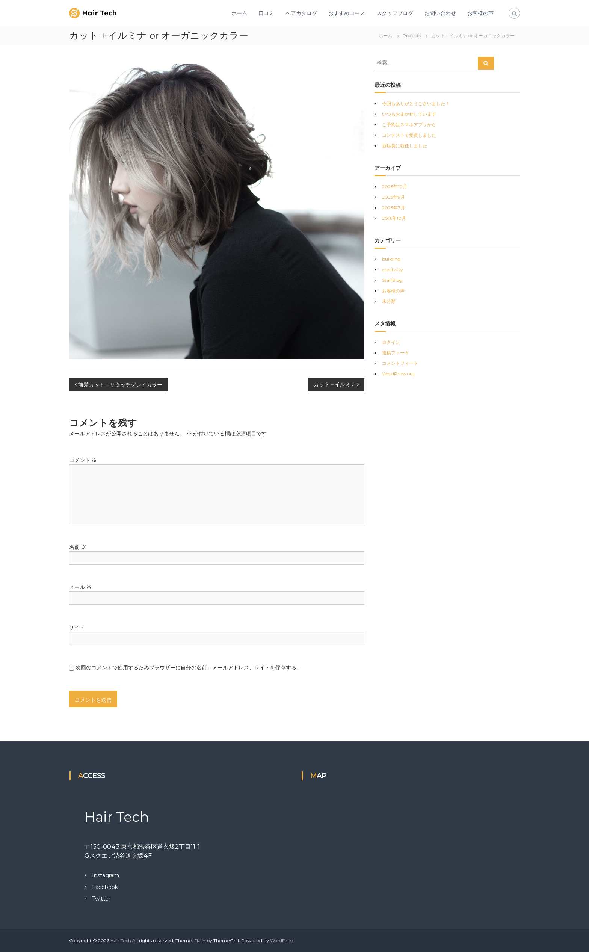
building (391, 259)
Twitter (101, 898)
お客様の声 (480, 13)
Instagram (105, 875)
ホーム (239, 13)
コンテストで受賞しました (409, 135)
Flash (199, 940)
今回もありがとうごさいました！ (416, 103)
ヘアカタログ (301, 13)
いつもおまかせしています (409, 114)
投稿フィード (395, 352)
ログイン (391, 342)
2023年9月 (393, 197)
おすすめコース (346, 13)
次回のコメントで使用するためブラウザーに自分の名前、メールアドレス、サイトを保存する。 (189, 667)
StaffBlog (392, 280)
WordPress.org (398, 373)
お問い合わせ (440, 13)
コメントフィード (400, 363)
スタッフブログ (394, 13)
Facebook (105, 887)
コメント (83, 460)
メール (80, 587)
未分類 (389, 301)
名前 (77, 547)
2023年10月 (394, 186)
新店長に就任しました (404, 145)
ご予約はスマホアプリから (409, 124)
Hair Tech (120, 940)
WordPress (282, 940)
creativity (392, 269)
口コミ (266, 13)
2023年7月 (393, 207)
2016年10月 (394, 218)
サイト (77, 627)
